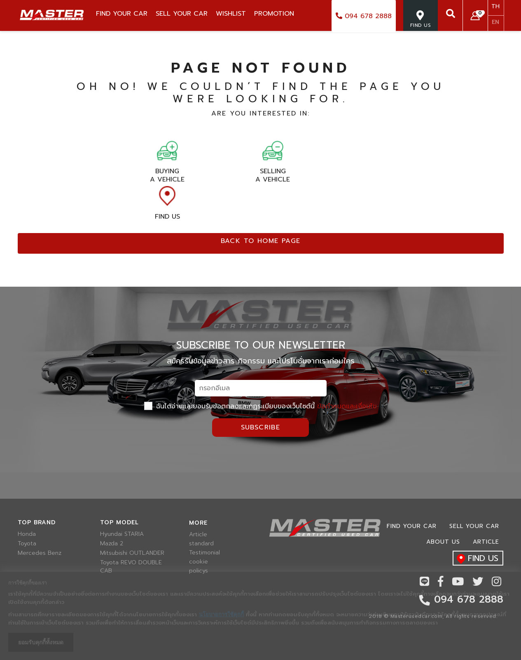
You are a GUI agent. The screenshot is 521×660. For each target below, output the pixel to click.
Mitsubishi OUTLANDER (132, 553)
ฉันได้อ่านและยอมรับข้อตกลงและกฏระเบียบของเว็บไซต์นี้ (260, 406)
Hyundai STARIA (122, 534)
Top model (119, 522)
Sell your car (474, 526)
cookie (198, 562)
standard (201, 543)
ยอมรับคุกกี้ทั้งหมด (40, 642)
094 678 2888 (364, 16)
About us (443, 541)
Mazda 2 (111, 544)
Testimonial (204, 552)
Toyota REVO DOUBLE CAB (131, 567)
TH (495, 6)
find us (475, 559)
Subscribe (260, 427)
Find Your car (412, 526)
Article (198, 534)
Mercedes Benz (39, 553)
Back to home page (261, 241)
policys (198, 571)
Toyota (27, 544)
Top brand (37, 522)
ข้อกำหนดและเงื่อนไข (347, 406)
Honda (27, 534)
